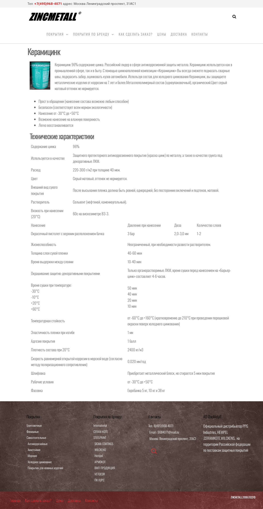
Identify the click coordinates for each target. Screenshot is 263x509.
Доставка (179, 34)
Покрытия (55, 34)
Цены (161, 34)
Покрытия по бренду (91, 34)
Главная (15, 500)
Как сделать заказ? (136, 34)
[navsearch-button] (153, 451)
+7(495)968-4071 (48, 4)
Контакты (199, 34)
